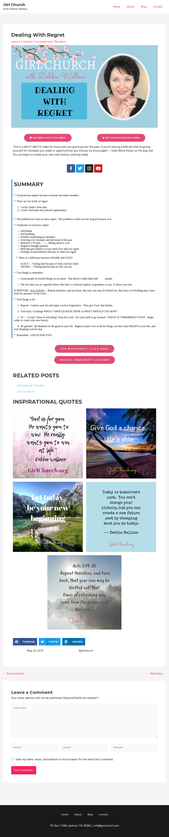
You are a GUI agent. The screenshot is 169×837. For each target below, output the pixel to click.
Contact (158, 6)
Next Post (157, 675)
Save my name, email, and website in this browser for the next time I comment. (64, 763)
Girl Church (14, 4)
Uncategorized (44, 41)
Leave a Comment (22, 41)
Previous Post (14, 675)
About (133, 6)
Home (121, 6)
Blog (145, 6)
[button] (25, 643)
